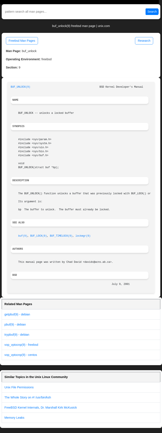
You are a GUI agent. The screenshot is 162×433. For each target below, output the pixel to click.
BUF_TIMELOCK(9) (61, 236)
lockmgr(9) (83, 236)
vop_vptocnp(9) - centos (20, 355)
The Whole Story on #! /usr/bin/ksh (27, 397)
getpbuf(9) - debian (17, 314)
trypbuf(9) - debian (16, 334)
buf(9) (22, 236)
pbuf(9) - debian (15, 324)
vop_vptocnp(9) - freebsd (21, 344)
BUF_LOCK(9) (38, 236)
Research (144, 40)
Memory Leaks (14, 417)
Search (152, 11)
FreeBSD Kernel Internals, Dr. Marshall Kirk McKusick (40, 407)
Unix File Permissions (19, 387)
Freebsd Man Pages (22, 40)
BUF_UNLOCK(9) (20, 87)
